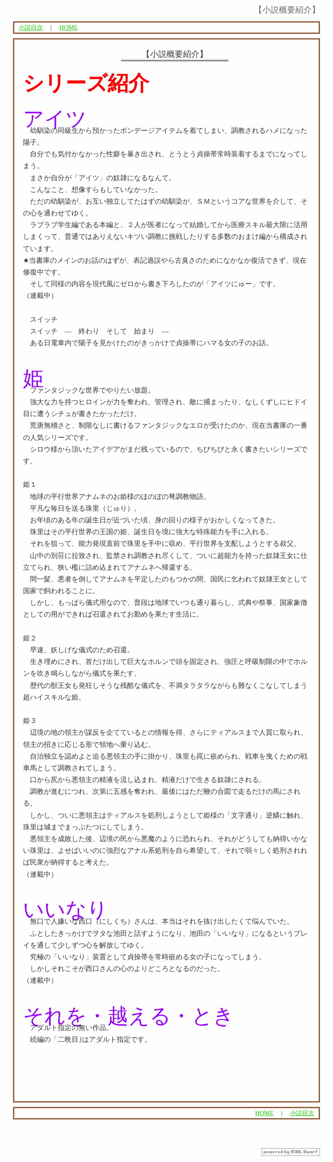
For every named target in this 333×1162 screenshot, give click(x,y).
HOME (68, 27)
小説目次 (31, 27)
